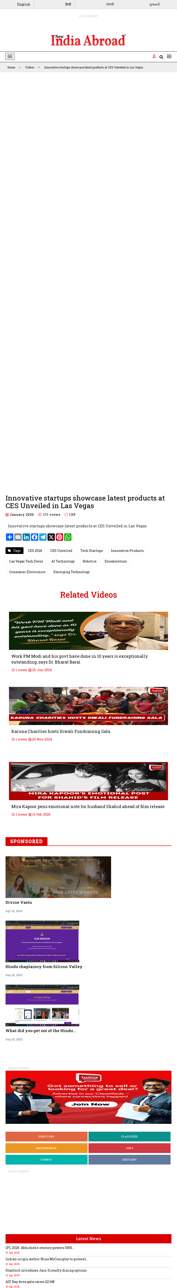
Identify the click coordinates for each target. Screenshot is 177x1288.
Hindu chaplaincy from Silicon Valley (44, 966)
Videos (32, 67)
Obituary (129, 1159)
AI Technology (63, 561)
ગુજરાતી (154, 4)
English (23, 4)
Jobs (129, 1148)
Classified (129, 1136)
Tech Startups (91, 550)
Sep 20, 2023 (14, 975)
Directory (46, 1136)
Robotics (90, 561)
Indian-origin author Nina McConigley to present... (47, 1259)
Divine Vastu (19, 902)
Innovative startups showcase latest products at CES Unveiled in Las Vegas (93, 67)
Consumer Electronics (27, 572)
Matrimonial (46, 1148)
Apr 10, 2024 (14, 911)
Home (14, 67)
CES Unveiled (61, 550)
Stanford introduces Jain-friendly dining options (46, 1270)
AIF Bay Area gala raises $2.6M (30, 1282)
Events (46, 1159)
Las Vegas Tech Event (26, 561)
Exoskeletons (116, 561)
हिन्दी (68, 4)
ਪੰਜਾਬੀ (110, 4)
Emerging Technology (71, 572)
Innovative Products (127, 550)
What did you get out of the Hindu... (41, 1030)
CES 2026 (35, 550)
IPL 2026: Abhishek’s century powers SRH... (40, 1248)
